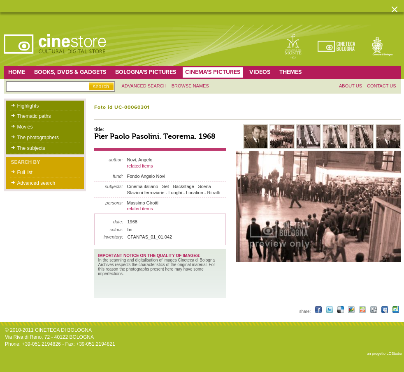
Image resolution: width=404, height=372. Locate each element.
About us (350, 85)
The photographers (38, 137)
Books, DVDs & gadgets (70, 72)
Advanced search (144, 85)
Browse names (190, 85)
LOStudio (394, 353)
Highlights (28, 106)
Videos (259, 72)
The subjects (31, 148)
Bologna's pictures (145, 72)
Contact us (381, 85)
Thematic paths (34, 116)
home (16, 72)
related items (140, 165)
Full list (25, 172)
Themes (290, 72)
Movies (25, 127)
